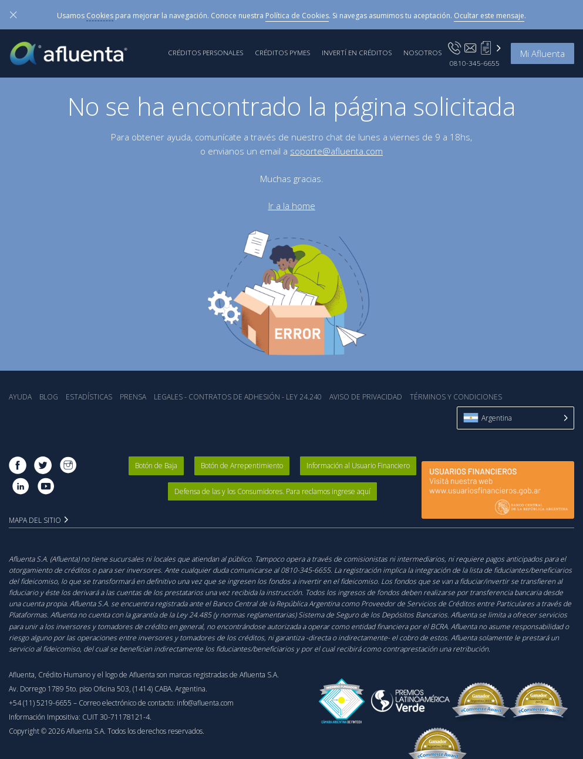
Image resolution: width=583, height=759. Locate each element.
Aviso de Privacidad (365, 397)
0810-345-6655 (475, 63)
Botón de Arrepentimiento (242, 466)
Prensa (133, 397)
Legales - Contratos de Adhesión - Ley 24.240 (238, 397)
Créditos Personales (205, 52)
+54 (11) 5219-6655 (40, 703)
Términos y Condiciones (456, 397)
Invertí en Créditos (357, 52)
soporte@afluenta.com (336, 151)
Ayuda (20, 397)
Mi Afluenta (542, 53)
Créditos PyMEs (282, 52)
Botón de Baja (156, 466)
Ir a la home (291, 205)
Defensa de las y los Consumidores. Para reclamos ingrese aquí (272, 491)
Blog (48, 397)
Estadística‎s (89, 397)
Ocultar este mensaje (489, 16)
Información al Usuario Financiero (358, 466)
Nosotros (422, 52)
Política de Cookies (297, 16)
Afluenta (77, 53)
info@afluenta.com (205, 703)
